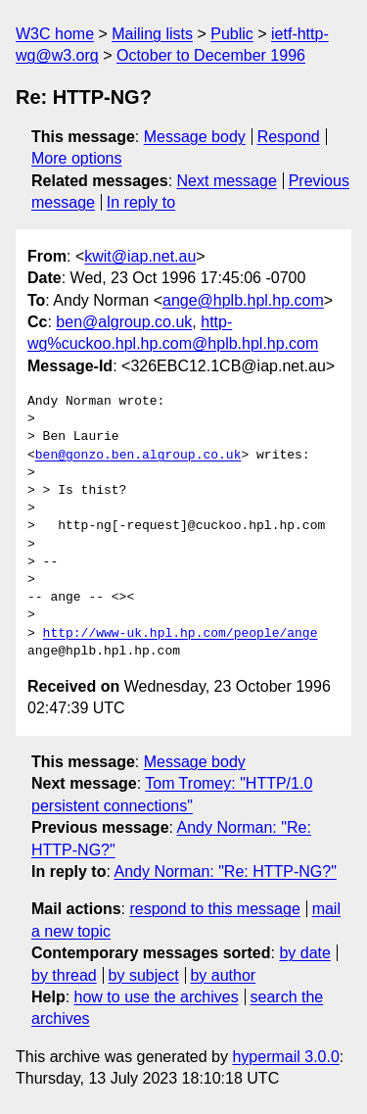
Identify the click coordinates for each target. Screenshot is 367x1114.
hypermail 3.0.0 (285, 1056)
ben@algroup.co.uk (124, 322)
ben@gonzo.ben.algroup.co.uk (138, 455)
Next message (227, 180)
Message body (195, 136)
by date (304, 952)
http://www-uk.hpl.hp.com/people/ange (180, 634)
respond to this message (214, 908)
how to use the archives (156, 997)
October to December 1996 (210, 55)
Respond (288, 136)
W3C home (55, 33)
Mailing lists (152, 33)
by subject (144, 975)
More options (76, 158)
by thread (64, 975)
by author (222, 975)
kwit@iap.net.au (140, 256)
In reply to (141, 202)
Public (231, 33)
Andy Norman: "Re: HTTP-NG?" (225, 871)
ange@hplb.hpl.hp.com (243, 300)
